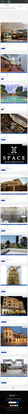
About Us (13, 407)
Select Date (7, 4)
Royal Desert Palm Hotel (5, 319)
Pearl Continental (3, 137)
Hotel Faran (3, 289)
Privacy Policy (8, 407)
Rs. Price (20, 4)
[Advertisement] (14, 16)
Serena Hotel (3, 76)
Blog (21, 407)
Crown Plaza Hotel (4, 46)
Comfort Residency (4, 198)
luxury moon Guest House (5, 228)
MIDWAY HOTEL (3, 350)
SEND (18, 402)
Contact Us (17, 407)
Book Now (24, 50)
